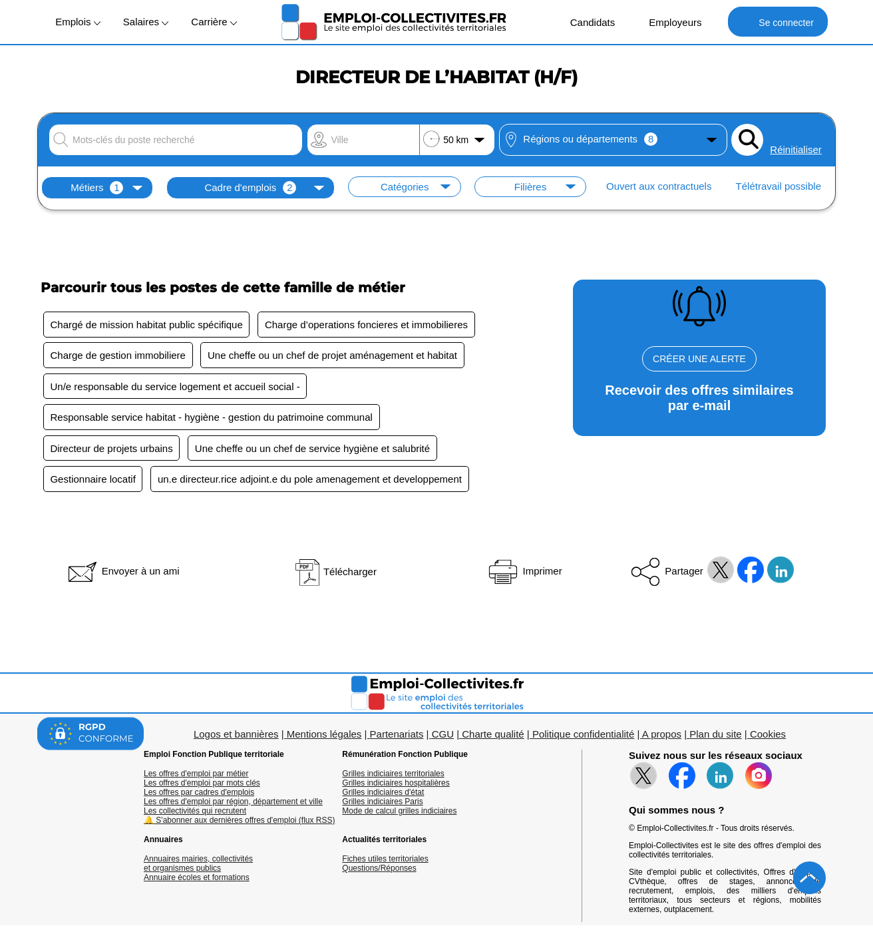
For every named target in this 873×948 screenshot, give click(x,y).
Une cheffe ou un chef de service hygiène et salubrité (313, 449)
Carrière (213, 21)
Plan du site (715, 736)
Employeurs (668, 21)
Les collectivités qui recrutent (195, 813)
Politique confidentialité (583, 736)
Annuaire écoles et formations (197, 879)
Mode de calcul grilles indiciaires (399, 813)
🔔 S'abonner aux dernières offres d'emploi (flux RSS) (239, 822)
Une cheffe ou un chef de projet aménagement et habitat (333, 355)
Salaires (145, 21)
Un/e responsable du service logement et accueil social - (175, 387)
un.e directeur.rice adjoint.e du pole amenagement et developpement (311, 481)
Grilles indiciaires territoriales (393, 775)
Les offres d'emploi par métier (196, 775)
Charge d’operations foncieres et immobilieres (367, 324)
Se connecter (777, 21)
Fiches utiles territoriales (385, 860)
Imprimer (524, 573)
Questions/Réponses (379, 870)
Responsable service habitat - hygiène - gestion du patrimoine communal (212, 418)
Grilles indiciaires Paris (382, 803)
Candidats (585, 21)
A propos (661, 736)
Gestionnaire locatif (93, 481)
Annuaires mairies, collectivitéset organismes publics (198, 865)
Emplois (77, 21)
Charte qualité (493, 736)
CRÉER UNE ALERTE (699, 359)
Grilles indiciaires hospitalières (395, 785)
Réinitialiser (796, 149)
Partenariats (397, 736)
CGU (443, 736)
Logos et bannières (236, 736)
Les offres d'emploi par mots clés (202, 785)
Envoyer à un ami (123, 573)
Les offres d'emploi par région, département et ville (233, 803)
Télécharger (335, 573)
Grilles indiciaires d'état (383, 794)
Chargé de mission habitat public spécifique (147, 324)
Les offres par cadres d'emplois (199, 794)
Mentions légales (324, 736)
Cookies (768, 736)
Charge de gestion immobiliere (118, 355)
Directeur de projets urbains (112, 449)
